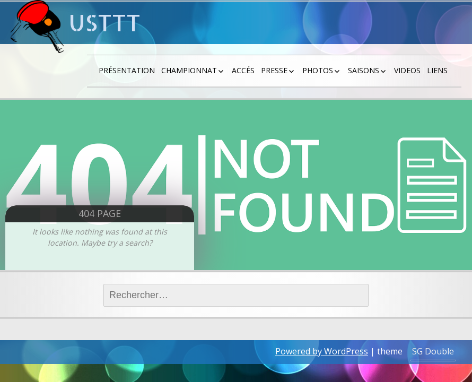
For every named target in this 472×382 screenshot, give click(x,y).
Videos (407, 70)
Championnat (189, 70)
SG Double (433, 351)
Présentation (127, 70)
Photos (317, 70)
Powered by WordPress (321, 351)
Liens (437, 70)
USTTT (105, 22)
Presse (274, 70)
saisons (363, 70)
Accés (243, 70)
